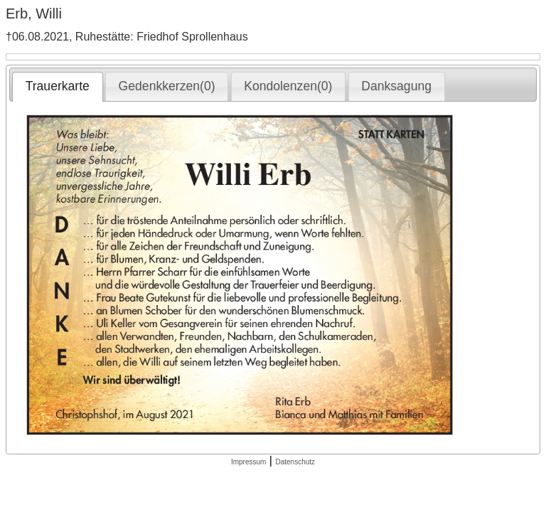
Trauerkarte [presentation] (58, 86)
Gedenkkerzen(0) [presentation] (167, 86)
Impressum (248, 462)
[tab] (57, 87)
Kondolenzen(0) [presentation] (288, 86)
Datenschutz (295, 462)
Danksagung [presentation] (396, 86)
